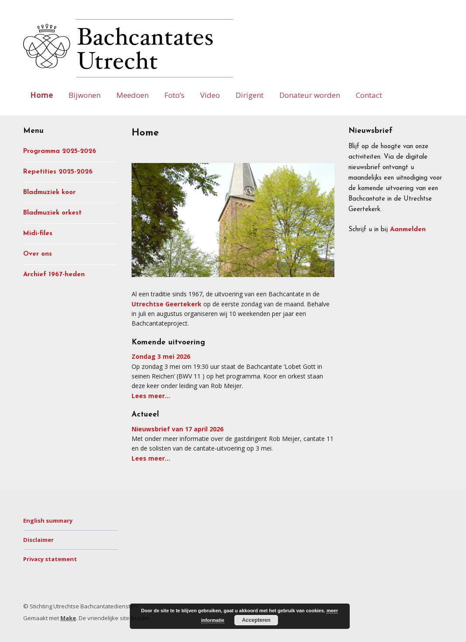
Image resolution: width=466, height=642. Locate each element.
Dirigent (250, 95)
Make (68, 618)
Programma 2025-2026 (59, 151)
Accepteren (256, 620)
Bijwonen (85, 95)
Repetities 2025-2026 (58, 172)
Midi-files (37, 233)
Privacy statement (50, 559)
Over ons (37, 254)
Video (210, 95)
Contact (369, 95)
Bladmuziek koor (49, 192)
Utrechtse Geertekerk (167, 304)
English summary (48, 520)
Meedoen (132, 95)
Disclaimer (38, 540)
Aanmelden (408, 229)
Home (41, 95)
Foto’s (174, 95)
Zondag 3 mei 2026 (161, 356)
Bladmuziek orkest (52, 213)
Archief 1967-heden (54, 274)
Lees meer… (151, 396)
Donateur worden (309, 95)
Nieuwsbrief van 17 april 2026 (177, 429)
